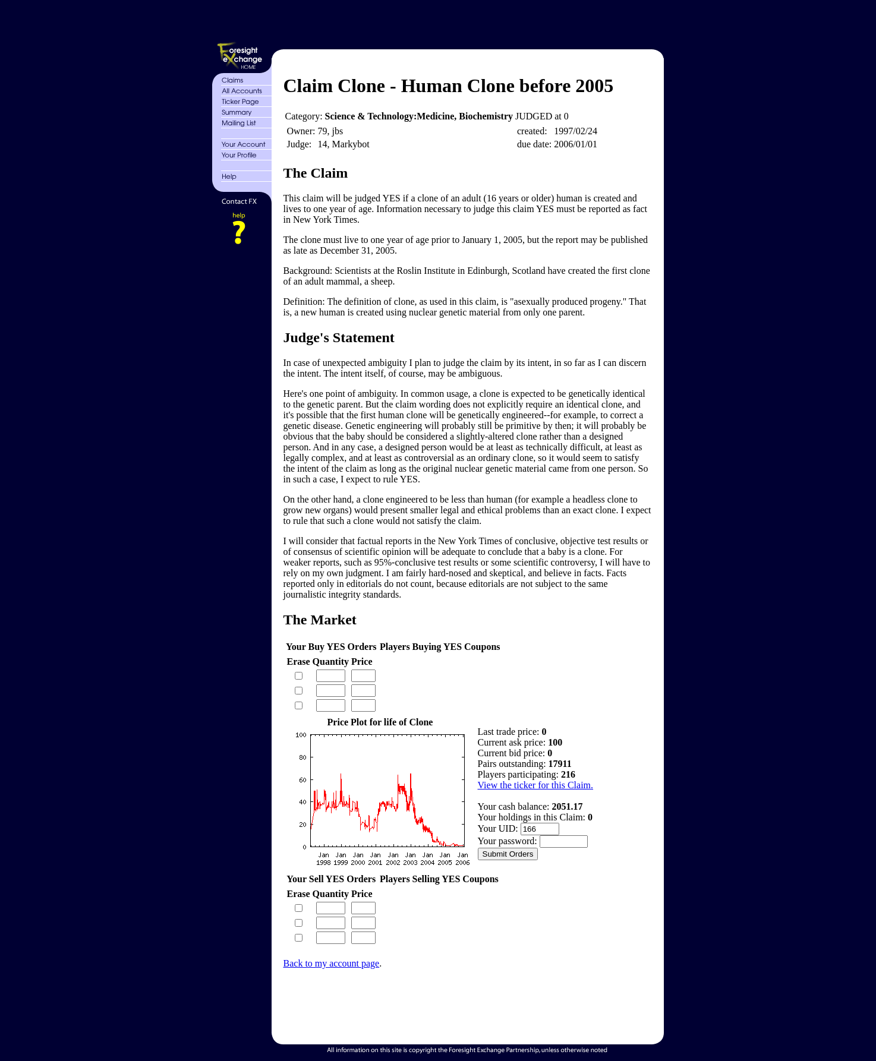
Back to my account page (331, 963)
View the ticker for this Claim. (536, 785)
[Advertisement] (466, 22)
